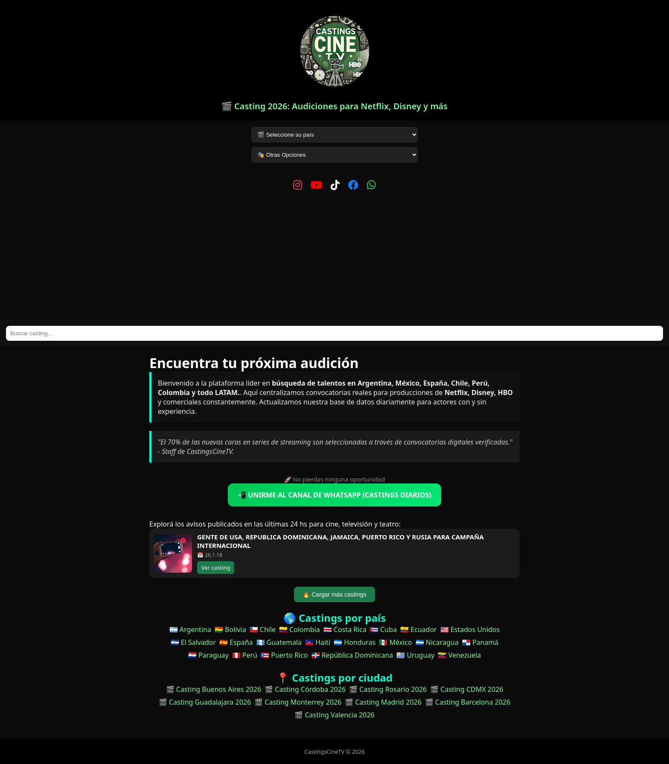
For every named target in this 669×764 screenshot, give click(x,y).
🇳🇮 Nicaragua (437, 642)
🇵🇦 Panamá (480, 642)
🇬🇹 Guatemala (279, 642)
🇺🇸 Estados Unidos (470, 629)
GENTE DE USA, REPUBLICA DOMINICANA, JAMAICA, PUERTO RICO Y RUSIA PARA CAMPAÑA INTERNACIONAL (340, 541)
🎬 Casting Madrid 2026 (383, 702)
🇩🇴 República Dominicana (352, 655)
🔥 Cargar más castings (334, 594)
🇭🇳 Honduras (354, 642)
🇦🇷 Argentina (190, 629)
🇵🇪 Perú (244, 655)
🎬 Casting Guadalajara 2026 (205, 702)
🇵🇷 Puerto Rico (284, 655)
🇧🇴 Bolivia (230, 629)
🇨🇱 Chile (263, 629)
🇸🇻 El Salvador (193, 642)
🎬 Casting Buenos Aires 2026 (214, 689)
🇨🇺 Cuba (383, 629)
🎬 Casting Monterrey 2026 (297, 702)
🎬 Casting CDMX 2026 (466, 689)
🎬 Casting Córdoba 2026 (305, 689)
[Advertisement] (334, 256)
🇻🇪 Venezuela (459, 655)
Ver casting (215, 567)
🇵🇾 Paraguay (208, 655)
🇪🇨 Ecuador (418, 629)
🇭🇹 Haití (317, 642)
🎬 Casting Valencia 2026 (334, 715)
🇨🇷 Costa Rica (344, 629)
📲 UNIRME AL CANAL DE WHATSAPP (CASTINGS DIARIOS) (334, 495)
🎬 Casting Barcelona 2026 (468, 702)
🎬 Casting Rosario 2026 (388, 689)
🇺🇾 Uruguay (415, 655)
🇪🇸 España (236, 642)
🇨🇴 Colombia (299, 629)
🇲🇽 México (395, 642)
